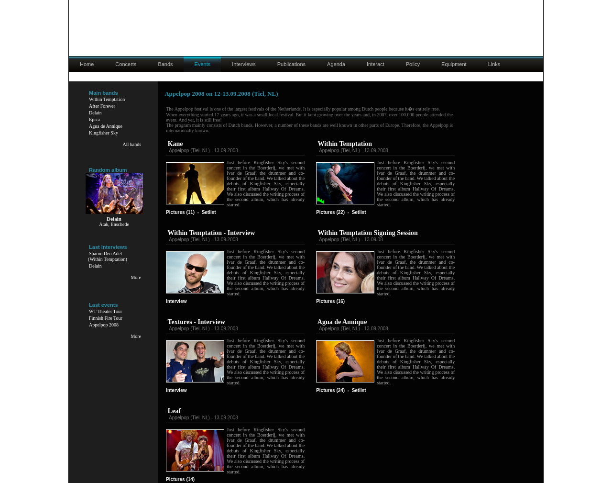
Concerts (125, 64)
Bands (165, 64)
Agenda (336, 64)
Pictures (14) (180, 479)
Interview (176, 301)
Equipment (454, 64)
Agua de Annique (105, 126)
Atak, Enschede (114, 224)
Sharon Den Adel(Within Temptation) (107, 256)
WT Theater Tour (105, 311)
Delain (95, 112)
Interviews (244, 64)
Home (87, 64)
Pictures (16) (330, 301)
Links (494, 64)
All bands (131, 144)
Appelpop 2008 (104, 324)
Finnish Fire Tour (105, 318)
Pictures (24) (330, 390)
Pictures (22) (330, 212)
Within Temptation (107, 99)
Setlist (209, 212)
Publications (291, 64)
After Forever (102, 106)
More (136, 277)
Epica (94, 119)
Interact (375, 64)
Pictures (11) (180, 212)
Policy (413, 64)
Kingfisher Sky (103, 132)
